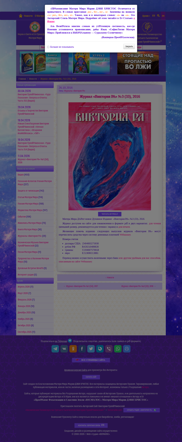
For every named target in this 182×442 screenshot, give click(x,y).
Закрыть (129, 46)
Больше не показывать (60, 46)
